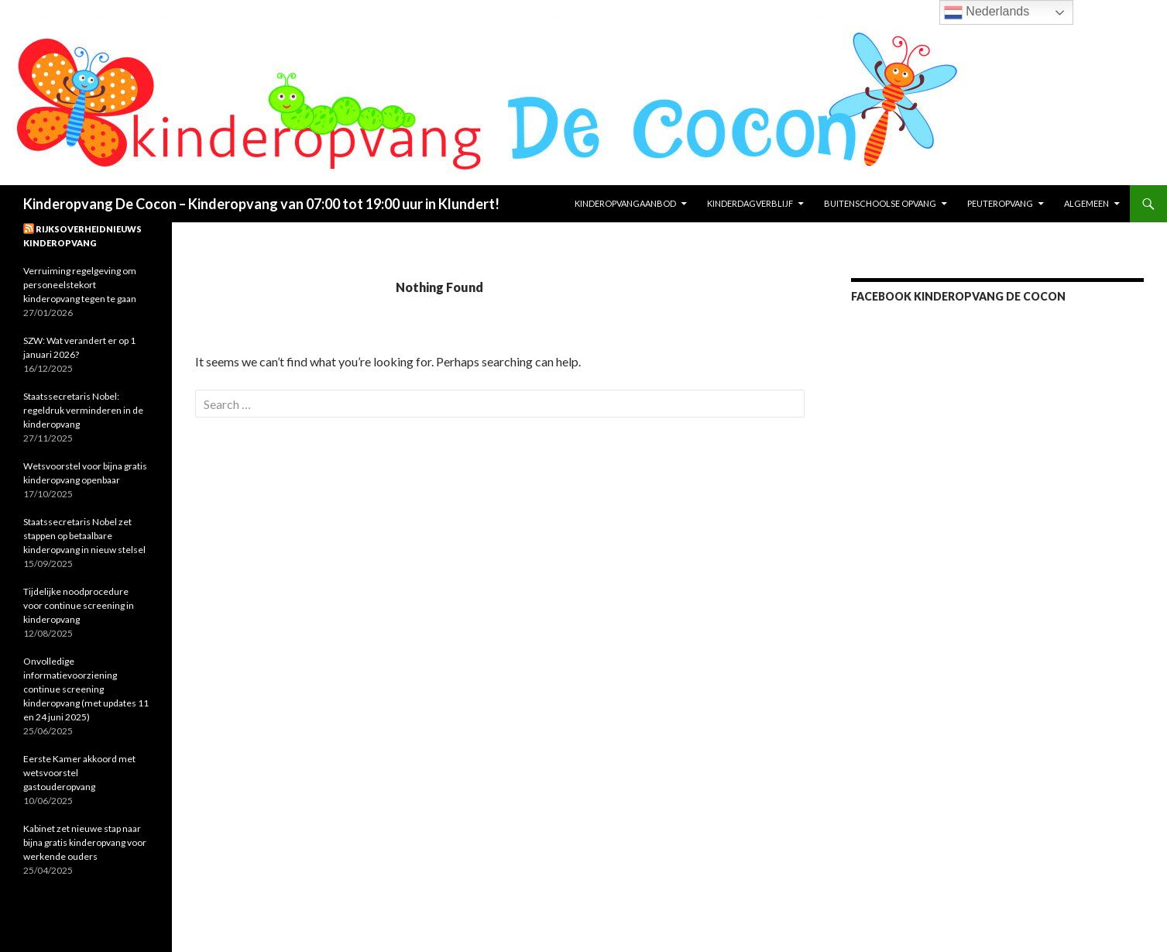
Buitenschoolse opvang (880, 203)
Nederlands (986, 12)
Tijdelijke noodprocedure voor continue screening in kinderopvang (78, 605)
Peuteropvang (1000, 203)
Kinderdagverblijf (750, 203)
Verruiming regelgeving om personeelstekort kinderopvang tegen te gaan (79, 284)
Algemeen (1086, 203)
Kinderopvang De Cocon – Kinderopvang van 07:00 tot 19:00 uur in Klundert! (261, 203)
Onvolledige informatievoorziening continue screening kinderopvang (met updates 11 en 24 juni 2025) (86, 689)
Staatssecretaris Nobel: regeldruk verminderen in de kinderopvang (83, 410)
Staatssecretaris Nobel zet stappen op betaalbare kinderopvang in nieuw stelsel (84, 535)
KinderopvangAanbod (625, 203)
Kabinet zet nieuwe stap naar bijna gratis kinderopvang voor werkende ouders (84, 842)
